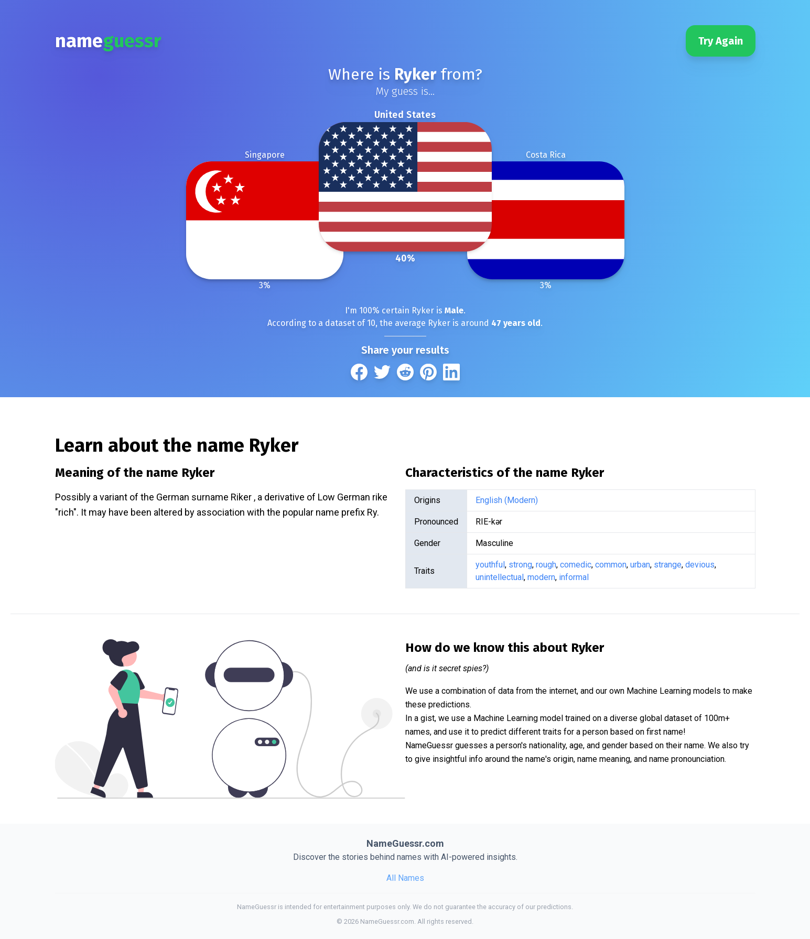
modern (541, 577)
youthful (490, 565)
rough (546, 565)
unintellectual (500, 577)
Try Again (720, 41)
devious (700, 565)
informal (574, 577)
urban (640, 565)
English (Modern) (507, 500)
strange (668, 565)
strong (520, 565)
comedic (575, 565)
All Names (405, 878)
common (611, 565)
